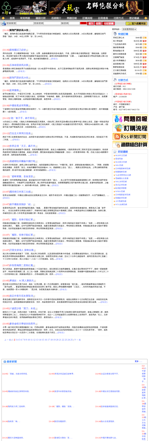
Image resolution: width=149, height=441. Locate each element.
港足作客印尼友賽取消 (21, 296)
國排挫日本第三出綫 (20, 191)
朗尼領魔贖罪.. (60, 421)
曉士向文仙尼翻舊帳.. (144, 422)
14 (40, 339)
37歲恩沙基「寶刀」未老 (22, 308)
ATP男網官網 (120, 201)
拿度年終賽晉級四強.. (63, 391)
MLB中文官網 (121, 155)
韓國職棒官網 (121, 172)
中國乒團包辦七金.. (109, 438)
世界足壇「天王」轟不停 (22, 146)
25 (71, 339)
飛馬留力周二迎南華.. (17, 406)
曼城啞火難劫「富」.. (63, 438)
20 (57, 339)
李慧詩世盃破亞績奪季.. (64, 374)
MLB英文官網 (121, 162)
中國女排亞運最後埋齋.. (111, 391)
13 (37, 339)
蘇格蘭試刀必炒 (18, 50)
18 (51, 339)
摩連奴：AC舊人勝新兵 (22, 280)
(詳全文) (54, 59)
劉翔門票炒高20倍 (19, 77)
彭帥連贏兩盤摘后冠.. (110, 406)
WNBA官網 (120, 191)
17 (49, 339)
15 (43, 339)
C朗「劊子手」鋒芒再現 (22, 118)
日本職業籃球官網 (122, 195)
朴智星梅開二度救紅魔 (21, 265)
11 (31, 339)
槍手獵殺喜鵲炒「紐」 (21, 204)
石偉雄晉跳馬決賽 (19, 65)
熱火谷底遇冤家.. (108, 421)
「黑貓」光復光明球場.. (18, 374)
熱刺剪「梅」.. (14, 421)
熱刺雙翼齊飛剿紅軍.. (144, 392)
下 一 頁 (77, 340)
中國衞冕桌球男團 (19, 105)
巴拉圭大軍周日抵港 (20, 133)
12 (34, 339)
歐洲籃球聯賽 (121, 188)
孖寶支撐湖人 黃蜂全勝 (22, 250)
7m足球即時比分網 (123, 175)
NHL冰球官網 (121, 182)
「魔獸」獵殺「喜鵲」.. (64, 406)
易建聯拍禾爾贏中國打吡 (22, 161)
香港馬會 (119, 159)
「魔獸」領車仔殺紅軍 (21, 219)
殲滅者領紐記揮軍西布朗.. (19, 391)
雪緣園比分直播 (121, 178)
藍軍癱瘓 (14, 90)
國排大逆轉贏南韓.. (16, 438)
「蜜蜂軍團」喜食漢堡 (21, 176)
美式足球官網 (121, 185)
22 (63, 339)
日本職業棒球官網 (122, 168)
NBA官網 (119, 165)
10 (29, 339)
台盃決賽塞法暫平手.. (110, 374)
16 (46, 339)
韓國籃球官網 (121, 198)
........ (138, 361)
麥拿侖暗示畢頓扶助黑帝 (22, 323)
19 (54, 339)
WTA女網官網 (121, 204)
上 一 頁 (7, 340)
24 (69, 339)
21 (60, 339)
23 (66, 339)
